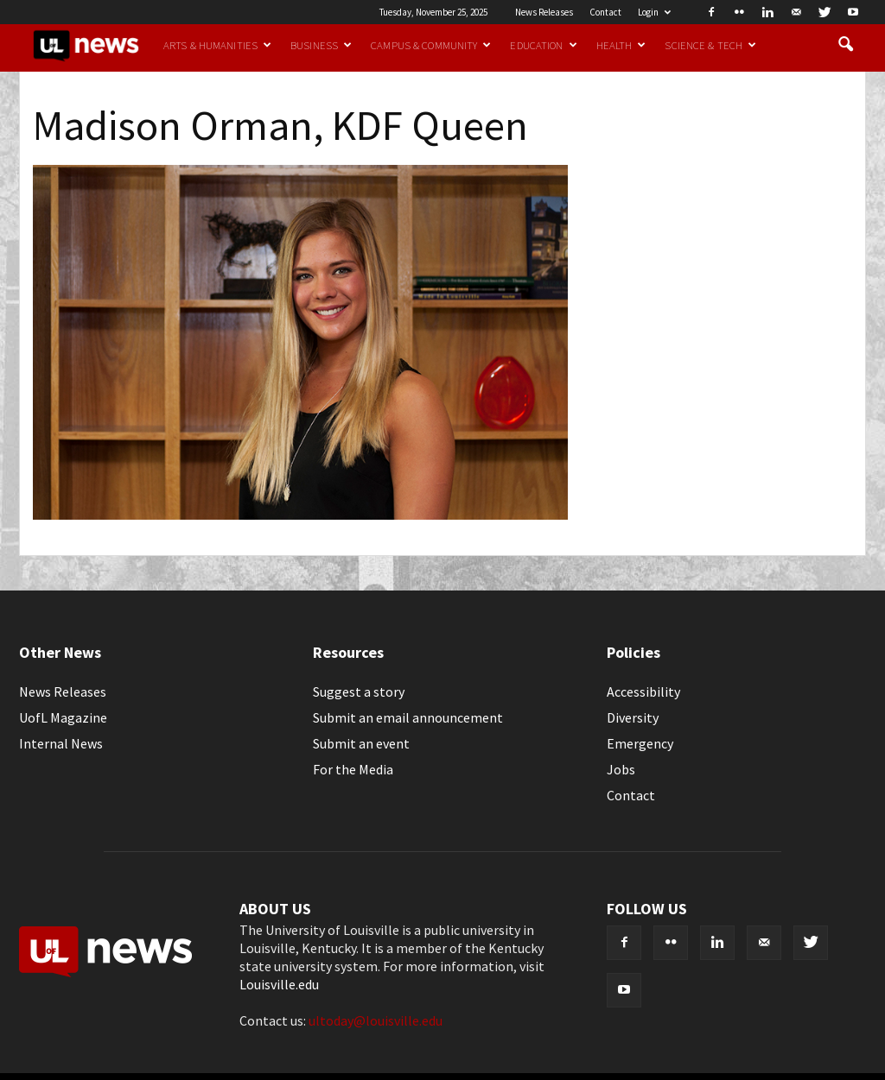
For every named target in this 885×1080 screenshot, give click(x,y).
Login (654, 12)
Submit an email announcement (408, 717)
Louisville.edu (279, 984)
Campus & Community (431, 45)
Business (321, 45)
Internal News (61, 743)
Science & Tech (710, 45)
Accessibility (643, 691)
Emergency (640, 743)
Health (621, 45)
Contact (605, 12)
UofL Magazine (63, 717)
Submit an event (361, 743)
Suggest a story (358, 691)
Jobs (621, 769)
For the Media (353, 769)
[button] (845, 45)
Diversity (633, 717)
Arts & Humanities (217, 45)
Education (543, 45)
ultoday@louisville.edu (375, 1020)
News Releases (544, 12)
